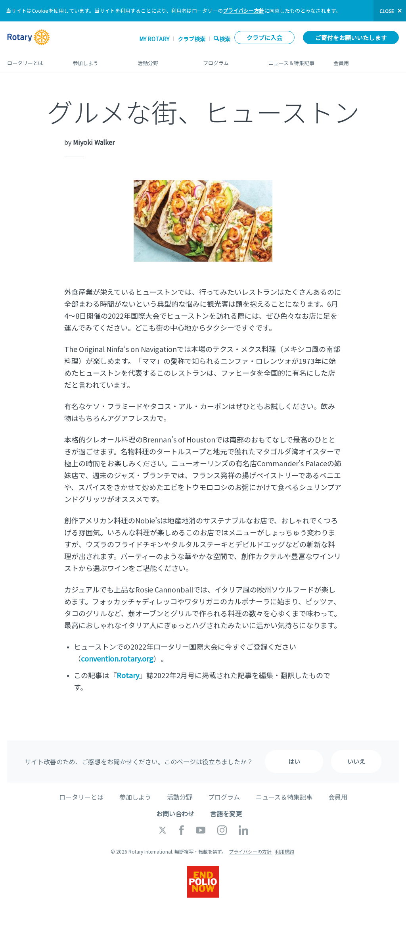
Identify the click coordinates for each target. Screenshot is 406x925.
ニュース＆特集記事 (293, 60)
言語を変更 (226, 813)
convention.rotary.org (117, 658)
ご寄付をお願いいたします (351, 37)
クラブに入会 (264, 37)
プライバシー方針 (243, 10)
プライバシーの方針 (250, 851)
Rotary (128, 675)
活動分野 (162, 60)
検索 (224, 39)
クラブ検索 (191, 39)
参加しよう (97, 60)
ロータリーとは (32, 60)
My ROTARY (154, 39)
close (386, 11)
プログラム (228, 60)
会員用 (366, 60)
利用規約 (284, 851)
